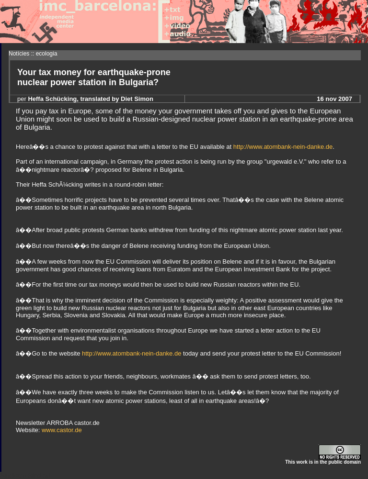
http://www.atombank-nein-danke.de (283, 146)
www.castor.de (62, 430)
